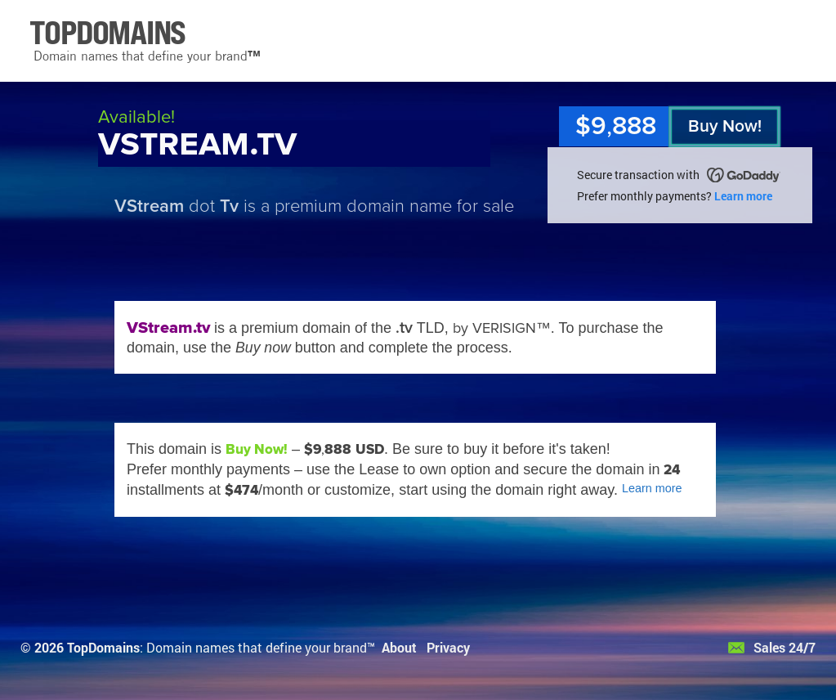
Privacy (448, 647)
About (399, 647)
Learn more (743, 196)
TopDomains (103, 647)
